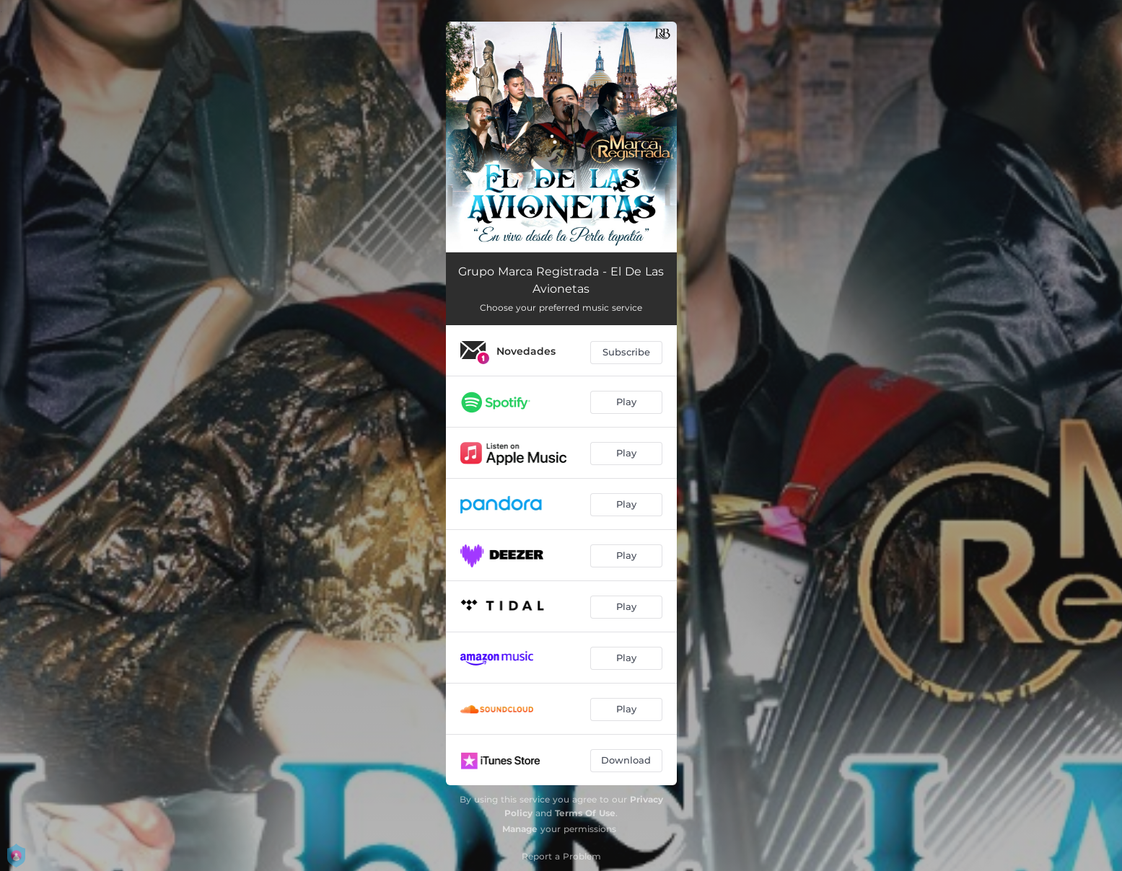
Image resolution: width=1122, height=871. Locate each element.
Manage (520, 828)
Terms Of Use (585, 813)
